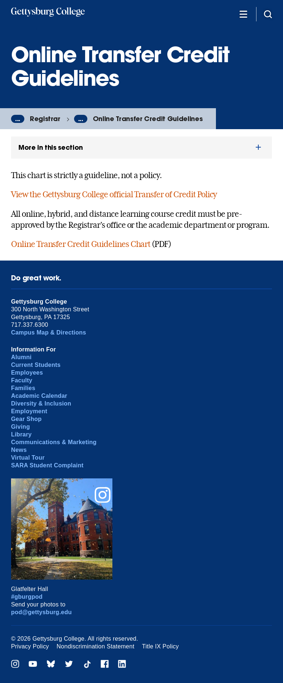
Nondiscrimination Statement (95, 646)
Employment (29, 411)
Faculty (21, 380)
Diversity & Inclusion (41, 403)
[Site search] (268, 14)
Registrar (45, 118)
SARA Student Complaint (47, 465)
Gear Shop (26, 419)
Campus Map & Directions (48, 332)
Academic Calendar (39, 396)
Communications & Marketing (54, 442)
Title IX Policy (160, 646)
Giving (20, 427)
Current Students (36, 365)
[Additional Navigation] (243, 14)
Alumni (21, 357)
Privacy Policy (30, 646)
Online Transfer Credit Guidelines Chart (80, 244)
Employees (27, 372)
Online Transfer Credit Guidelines (147, 118)
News (19, 450)
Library (21, 434)
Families (23, 388)
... (17, 119)
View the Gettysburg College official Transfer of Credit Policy (114, 194)
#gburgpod (27, 597)
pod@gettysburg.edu (41, 612)
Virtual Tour (28, 457)
